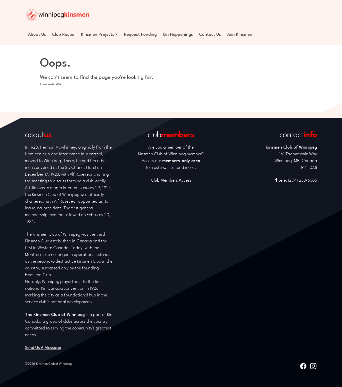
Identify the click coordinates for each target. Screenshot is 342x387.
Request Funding (140, 35)
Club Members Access (171, 180)
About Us (37, 35)
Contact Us (210, 35)
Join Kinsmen (239, 35)
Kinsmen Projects (97, 35)
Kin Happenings (178, 35)
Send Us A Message (43, 348)
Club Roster (63, 35)
